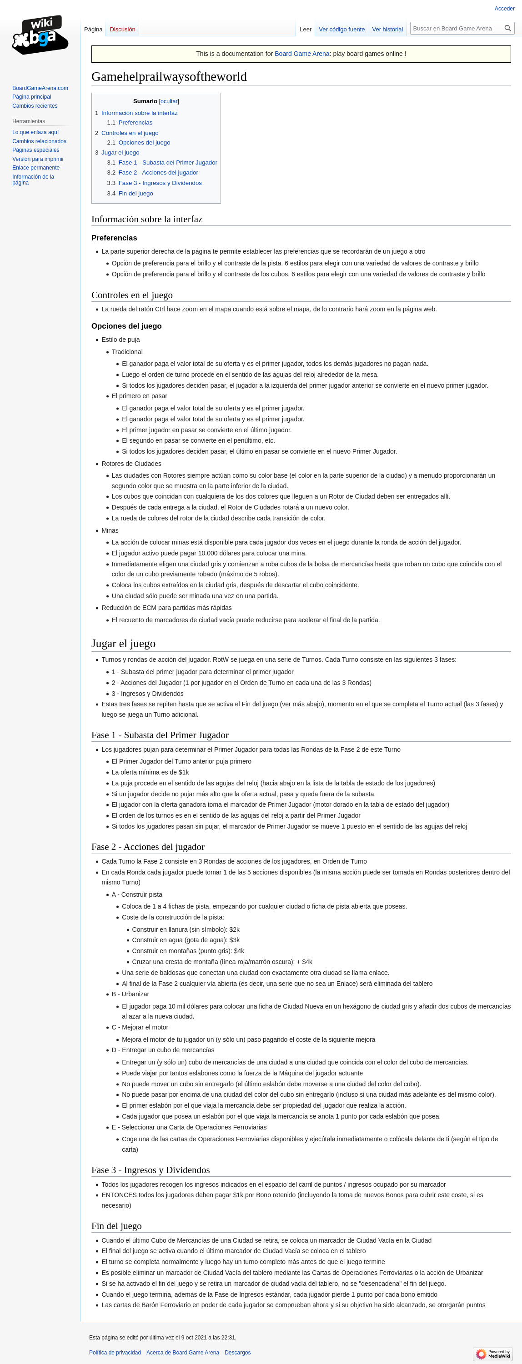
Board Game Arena (302, 53)
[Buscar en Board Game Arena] (462, 28)
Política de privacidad (115, 1352)
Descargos (238, 1352)
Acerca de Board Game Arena (182, 1352)
